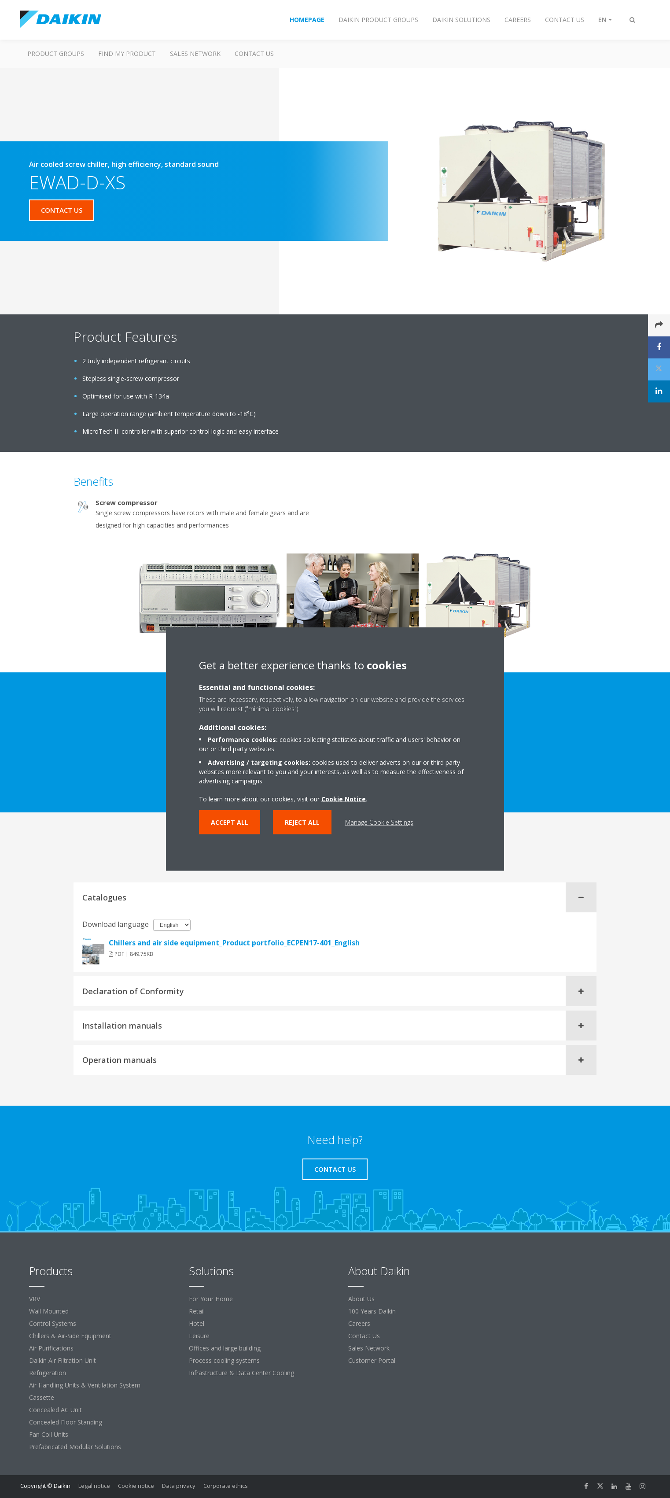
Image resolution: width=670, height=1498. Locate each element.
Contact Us (364, 1336)
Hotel (196, 1323)
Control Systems (52, 1323)
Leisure (199, 1336)
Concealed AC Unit (55, 1410)
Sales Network (195, 53)
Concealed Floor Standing (65, 1422)
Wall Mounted (49, 1311)
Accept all (229, 822)
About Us (361, 1299)
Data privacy (178, 1486)
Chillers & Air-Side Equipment (70, 1336)
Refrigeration (47, 1373)
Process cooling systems (224, 1360)
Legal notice (94, 1486)
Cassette (41, 1397)
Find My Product (127, 53)
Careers (359, 1323)
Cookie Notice (343, 799)
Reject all (302, 822)
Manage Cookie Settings (379, 822)
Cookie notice (136, 1486)
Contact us (254, 53)
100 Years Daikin (372, 1311)
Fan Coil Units (48, 1434)
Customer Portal (371, 1360)
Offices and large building (225, 1348)
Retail (197, 1311)
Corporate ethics (225, 1486)
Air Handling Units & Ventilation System (84, 1385)
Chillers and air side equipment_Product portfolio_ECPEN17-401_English (234, 943)
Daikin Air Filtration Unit (62, 1360)
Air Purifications (51, 1348)
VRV (34, 1299)
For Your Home (211, 1299)
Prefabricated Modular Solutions (75, 1447)
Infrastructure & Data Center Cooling (241, 1373)
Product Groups (55, 53)
